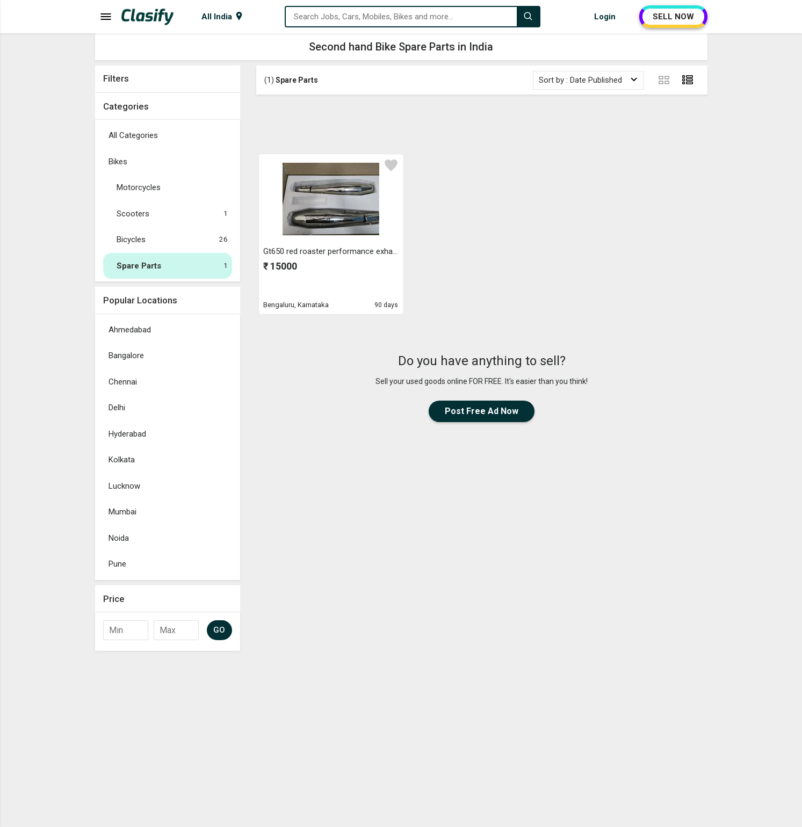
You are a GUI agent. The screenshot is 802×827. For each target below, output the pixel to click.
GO (219, 630)
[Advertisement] (482, 124)
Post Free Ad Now (481, 411)
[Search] (528, 16)
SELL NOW (673, 16)
